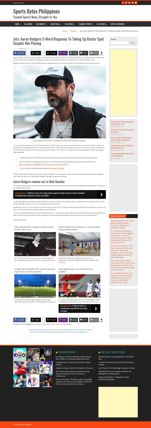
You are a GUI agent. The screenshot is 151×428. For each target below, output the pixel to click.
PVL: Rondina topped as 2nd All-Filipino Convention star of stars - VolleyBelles (122, 275)
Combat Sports (85, 24)
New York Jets (57, 324)
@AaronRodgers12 (27, 164)
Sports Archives (118, 24)
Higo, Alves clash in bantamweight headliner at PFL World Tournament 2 (122, 240)
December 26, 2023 (56, 168)
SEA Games (28, 24)
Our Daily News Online (113, 352)
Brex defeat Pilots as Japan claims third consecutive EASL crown (122, 122)
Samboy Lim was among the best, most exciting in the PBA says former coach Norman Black (59, 330)
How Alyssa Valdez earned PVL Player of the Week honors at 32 (122, 146)
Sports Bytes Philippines (36, 11)
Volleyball (69, 24)
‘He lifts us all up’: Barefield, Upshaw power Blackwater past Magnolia (121, 138)
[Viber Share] (63, 53)
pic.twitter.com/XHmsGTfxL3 (56, 164)
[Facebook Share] (21, 53)
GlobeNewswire (66, 352)
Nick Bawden (67, 324)
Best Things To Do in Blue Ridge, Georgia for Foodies (116, 368)
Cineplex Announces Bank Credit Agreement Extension (74, 368)
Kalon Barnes (47, 324)
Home (17, 24)
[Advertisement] (123, 82)
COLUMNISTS (41, 24)
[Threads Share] (51, 53)
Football (73, 31)
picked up (25, 207)
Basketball (55, 24)
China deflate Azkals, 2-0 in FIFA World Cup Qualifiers (76, 270)
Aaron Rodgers (36, 324)
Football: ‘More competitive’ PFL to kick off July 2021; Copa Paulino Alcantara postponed (34, 270)
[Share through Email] (94, 53)
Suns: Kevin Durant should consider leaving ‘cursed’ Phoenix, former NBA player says (60, 332)
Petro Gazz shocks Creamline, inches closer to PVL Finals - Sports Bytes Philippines (123, 263)
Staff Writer (22, 49)
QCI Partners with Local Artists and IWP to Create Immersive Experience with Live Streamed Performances (73, 374)
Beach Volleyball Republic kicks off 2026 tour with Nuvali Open (122, 154)
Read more (51, 260)
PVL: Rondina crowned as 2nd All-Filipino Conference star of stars (121, 280)
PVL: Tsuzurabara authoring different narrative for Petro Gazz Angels (122, 255)
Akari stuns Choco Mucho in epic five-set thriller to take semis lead (123, 267)
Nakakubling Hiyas (117, 221)
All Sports (101, 24)
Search (113, 39)
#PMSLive (39, 164)
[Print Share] (83, 53)
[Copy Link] (73, 53)
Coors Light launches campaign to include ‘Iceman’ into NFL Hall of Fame (34, 228)
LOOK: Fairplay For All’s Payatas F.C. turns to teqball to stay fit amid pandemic (79, 228)
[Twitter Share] (38, 53)
